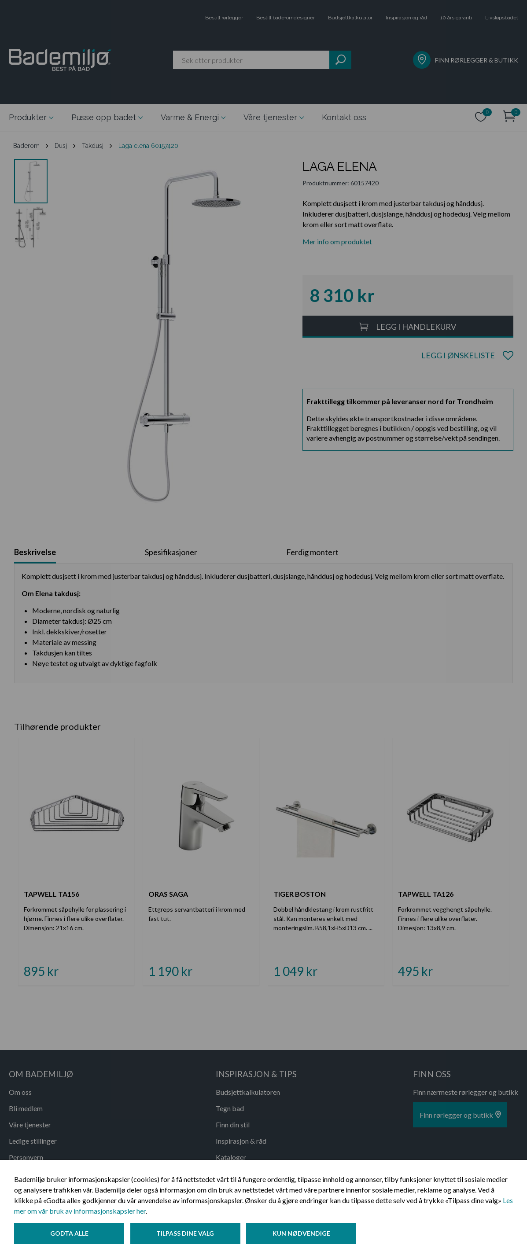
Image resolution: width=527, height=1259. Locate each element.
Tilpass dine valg (186, 1234)
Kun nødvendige (303, 1234)
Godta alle (69, 1234)
